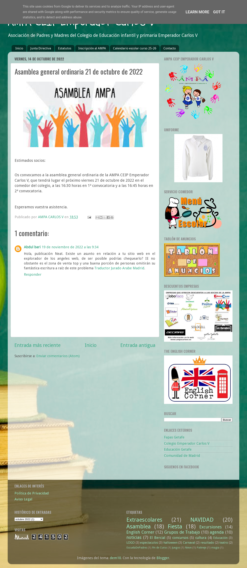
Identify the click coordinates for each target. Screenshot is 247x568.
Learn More (197, 12)
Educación (220, 538)
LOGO (130, 542)
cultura (200, 538)
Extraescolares (144, 519)
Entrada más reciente (37, 345)
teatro (223, 542)
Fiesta (175, 526)
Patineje (201, 547)
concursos (180, 538)
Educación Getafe (178, 449)
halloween (170, 542)
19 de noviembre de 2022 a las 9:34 (70, 247)
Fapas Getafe (174, 437)
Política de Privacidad (31, 493)
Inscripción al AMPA (92, 48)
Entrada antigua (137, 345)
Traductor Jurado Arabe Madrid (119, 268)
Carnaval (189, 542)
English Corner (140, 532)
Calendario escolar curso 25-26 (134, 48)
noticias (133, 537)
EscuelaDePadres (136, 547)
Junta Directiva (40, 48)
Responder (32, 274)
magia (215, 547)
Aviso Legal (23, 499)
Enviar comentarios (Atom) (58, 356)
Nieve (188, 547)
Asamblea (138, 526)
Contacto (169, 48)
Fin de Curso (159, 547)
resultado (207, 542)
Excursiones (210, 527)
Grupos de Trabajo (182, 532)
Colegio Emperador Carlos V (186, 443)
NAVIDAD (202, 519)
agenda (217, 532)
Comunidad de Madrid (182, 456)
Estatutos (64, 48)
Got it (219, 12)
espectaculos (149, 542)
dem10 (115, 558)
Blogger (162, 558)
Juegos (176, 547)
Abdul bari (32, 247)
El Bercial (157, 538)
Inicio (19, 48)
